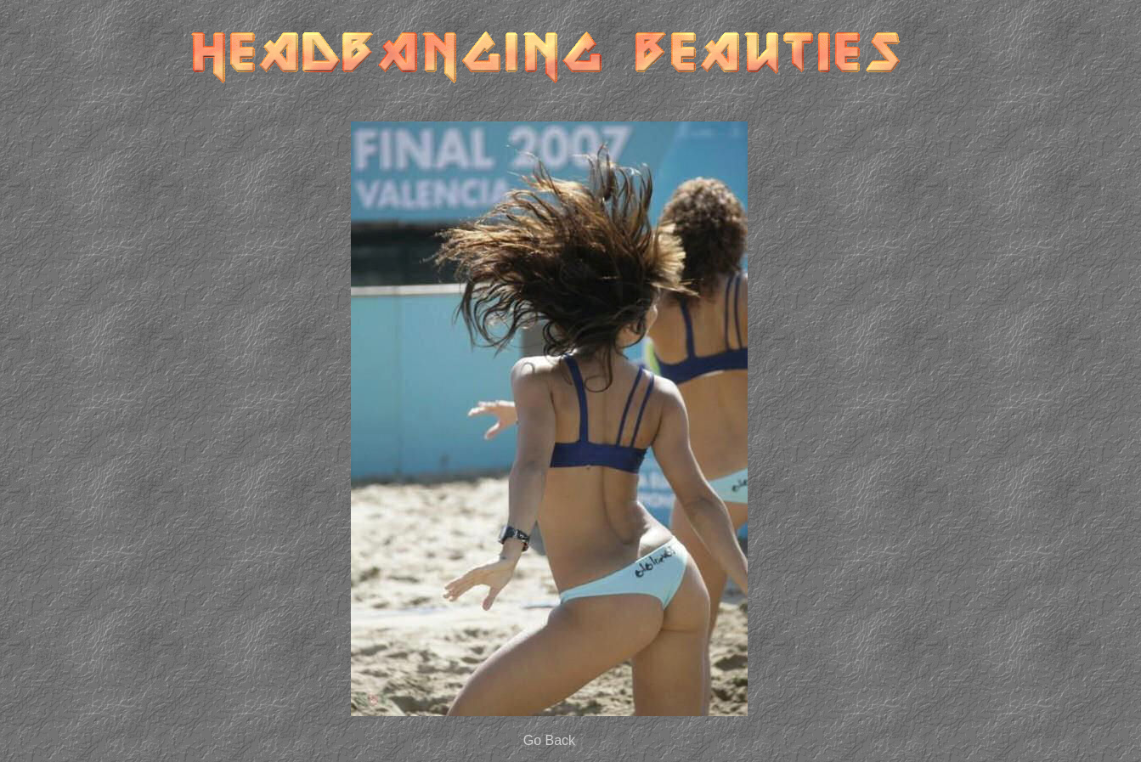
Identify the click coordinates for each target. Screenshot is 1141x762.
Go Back (549, 740)
